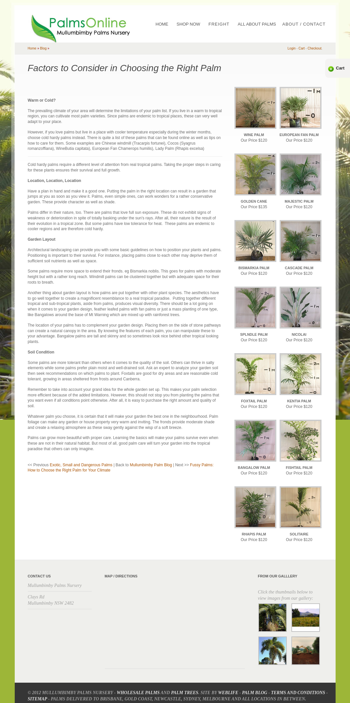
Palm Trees (184, 692)
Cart (340, 68)
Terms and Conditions (298, 692)
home (32, 48)
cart (302, 48)
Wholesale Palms (138, 692)
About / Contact (303, 24)
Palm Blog (254, 692)
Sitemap (37, 698)
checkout (314, 48)
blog (43, 48)
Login (291, 48)
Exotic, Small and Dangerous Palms (81, 465)
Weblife (228, 692)
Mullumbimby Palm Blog (151, 465)
